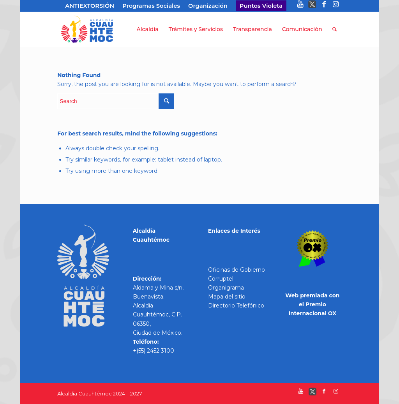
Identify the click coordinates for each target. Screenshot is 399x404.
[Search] (334, 29)
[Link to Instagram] (336, 6)
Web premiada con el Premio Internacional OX (312, 304)
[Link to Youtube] (300, 6)
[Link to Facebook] (324, 6)
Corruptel (220, 278)
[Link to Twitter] (312, 6)
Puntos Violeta (261, 5)
